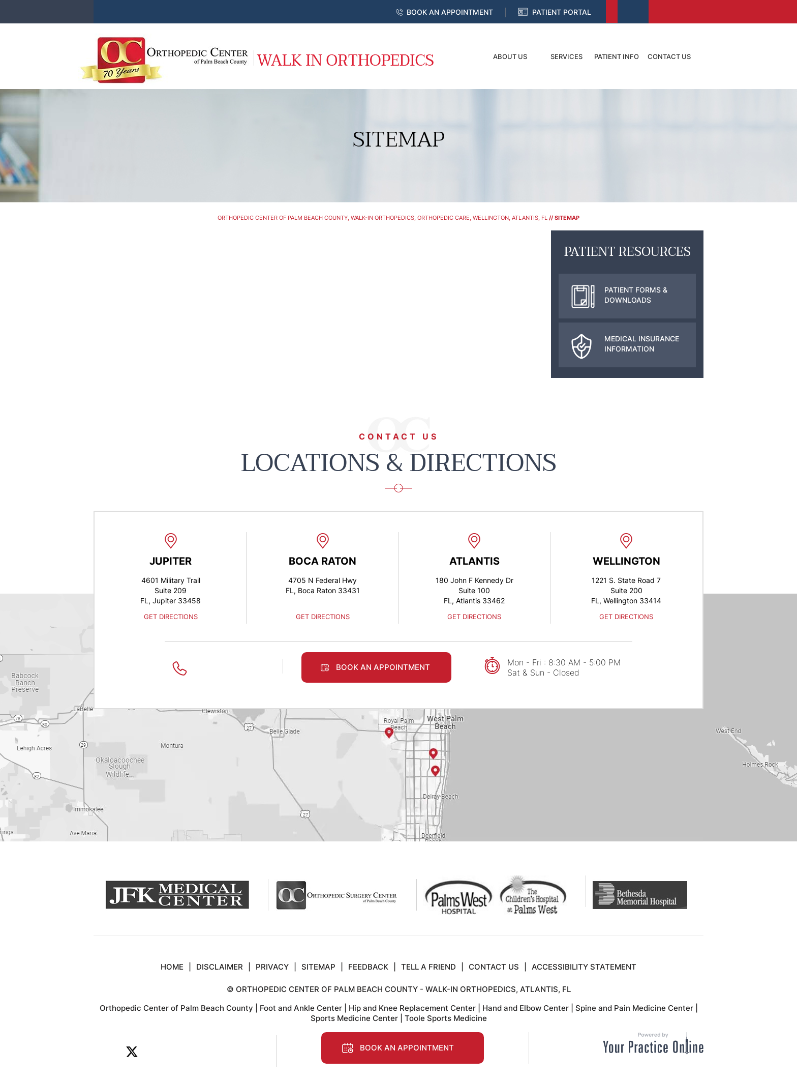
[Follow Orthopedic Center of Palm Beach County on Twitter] (132, 1051)
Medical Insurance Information (625, 344)
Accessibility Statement (584, 967)
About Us (510, 56)
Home (462, 56)
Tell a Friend (428, 967)
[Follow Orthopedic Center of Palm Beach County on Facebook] (109, 1051)
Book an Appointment (450, 12)
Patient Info (616, 56)
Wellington (626, 561)
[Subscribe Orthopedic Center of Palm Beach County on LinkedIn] (155, 1051)
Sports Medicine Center (354, 1018)
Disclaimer (219, 967)
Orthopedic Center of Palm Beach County (176, 1008)
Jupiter (170, 561)
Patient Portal (561, 12)
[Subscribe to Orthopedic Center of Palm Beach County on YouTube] (178, 1051)
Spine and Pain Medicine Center (634, 1008)
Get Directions (171, 616)
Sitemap (318, 967)
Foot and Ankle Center (301, 1008)
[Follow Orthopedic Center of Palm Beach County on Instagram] (200, 1051)
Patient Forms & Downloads (619, 295)
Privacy (272, 967)
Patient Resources (627, 252)
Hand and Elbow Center (525, 1008)
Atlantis (474, 561)
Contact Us (669, 56)
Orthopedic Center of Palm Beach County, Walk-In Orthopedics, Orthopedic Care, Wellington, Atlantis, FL (382, 217)
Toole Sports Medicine (446, 1018)
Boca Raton (322, 561)
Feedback (368, 967)
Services (566, 56)
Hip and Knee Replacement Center (412, 1008)
